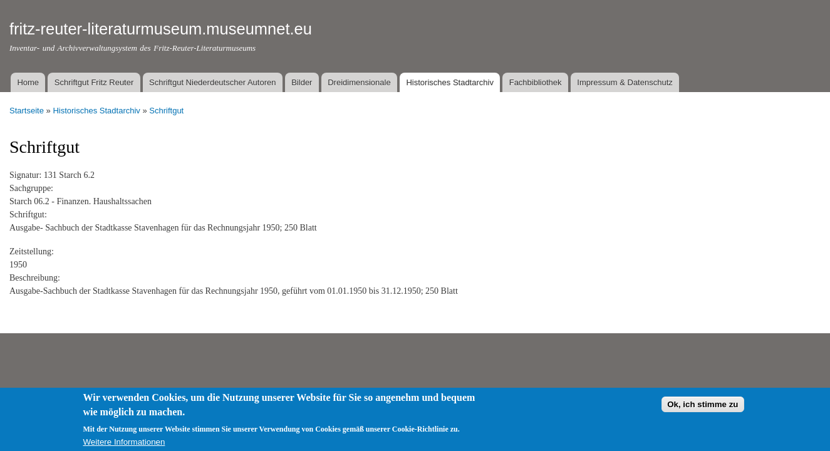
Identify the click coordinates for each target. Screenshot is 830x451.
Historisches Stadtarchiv (449, 82)
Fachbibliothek (535, 82)
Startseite (26, 110)
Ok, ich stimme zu (702, 409)
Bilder (301, 82)
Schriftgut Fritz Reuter (93, 82)
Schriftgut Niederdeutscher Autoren (212, 82)
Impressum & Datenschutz (624, 82)
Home (28, 82)
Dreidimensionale (359, 82)
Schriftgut (166, 110)
